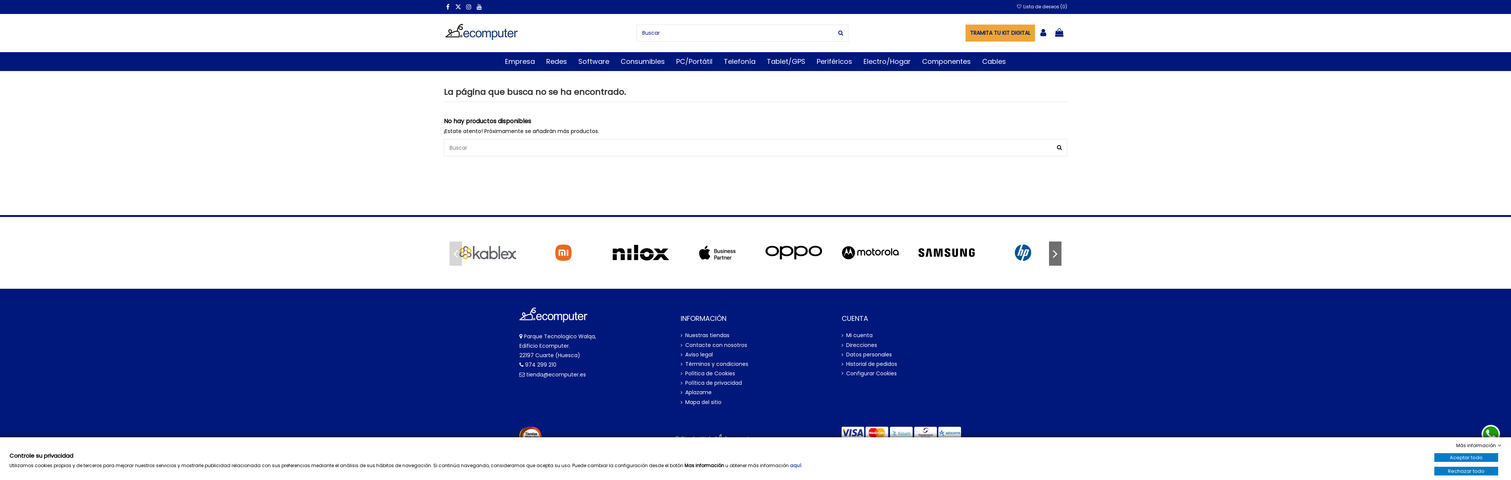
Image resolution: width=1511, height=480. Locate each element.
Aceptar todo (1466, 457)
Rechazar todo (1466, 471)
